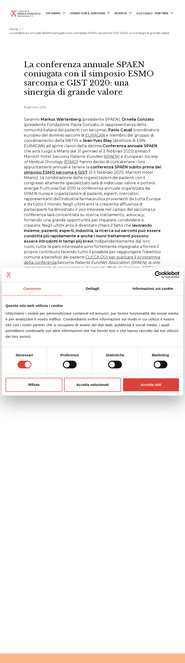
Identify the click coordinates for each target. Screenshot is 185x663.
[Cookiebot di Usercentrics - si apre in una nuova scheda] (158, 274)
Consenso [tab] (32, 288)
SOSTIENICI (144, 13)
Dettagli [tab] (92, 288)
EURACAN (95, 135)
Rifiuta (34, 385)
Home (13, 29)
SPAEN (111, 156)
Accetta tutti (151, 385)
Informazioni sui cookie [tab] (152, 288)
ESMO (71, 161)
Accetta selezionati (92, 385)
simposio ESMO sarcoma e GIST (56, 172)
